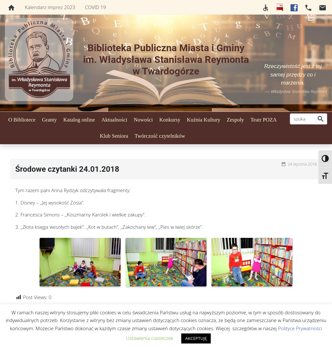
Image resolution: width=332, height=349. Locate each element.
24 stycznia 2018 (302, 164)
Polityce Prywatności (300, 328)
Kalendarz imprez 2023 (50, 7)
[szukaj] (302, 118)
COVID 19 (95, 7)
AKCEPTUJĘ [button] (196, 338)
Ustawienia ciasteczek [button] (149, 338)
